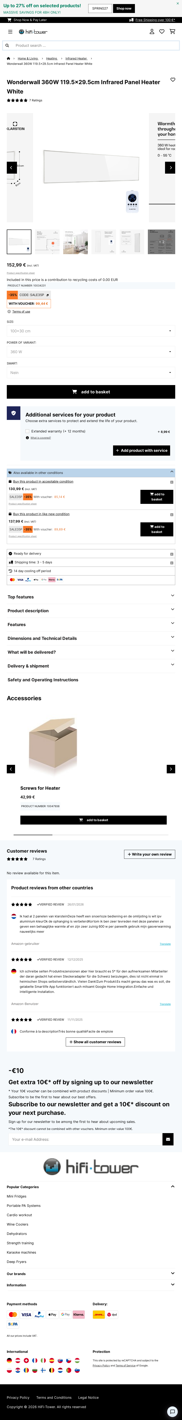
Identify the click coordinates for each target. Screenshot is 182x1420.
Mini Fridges (16, 1196)
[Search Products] (91, 45)
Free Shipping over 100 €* (155, 20)
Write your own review (150, 854)
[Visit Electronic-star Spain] (51, 1360)
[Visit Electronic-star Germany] (9, 1360)
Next (171, 168)
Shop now (124, 8)
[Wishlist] (161, 31)
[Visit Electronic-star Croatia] (17, 1370)
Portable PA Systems (24, 1205)
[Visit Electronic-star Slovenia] (77, 1370)
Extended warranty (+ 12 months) (58, 431)
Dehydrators (17, 1234)
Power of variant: (21, 342)
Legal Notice (88, 1397)
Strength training (20, 1243)
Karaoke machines (21, 1252)
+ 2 (161, 242)
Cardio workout (19, 1215)
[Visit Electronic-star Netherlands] (60, 1370)
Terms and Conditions (53, 1397)
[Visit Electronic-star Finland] (43, 1370)
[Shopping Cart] (172, 31)
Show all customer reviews (96, 1042)
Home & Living (28, 58)
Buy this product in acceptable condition (43, 481)
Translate (164, 944)
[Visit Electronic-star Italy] (43, 1360)
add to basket (91, 391)
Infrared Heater (77, 58)
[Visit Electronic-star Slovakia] (60, 1360)
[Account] (152, 31)
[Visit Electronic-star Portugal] (68, 1370)
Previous (11, 168)
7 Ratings (35, 100)
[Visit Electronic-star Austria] (17, 1360)
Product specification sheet (21, 273)
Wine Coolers (17, 1224)
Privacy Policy (101, 1365)
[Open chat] (172, 1411)
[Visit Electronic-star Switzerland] (26, 1360)
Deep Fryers (16, 1262)
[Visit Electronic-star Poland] (9, 1370)
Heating (52, 58)
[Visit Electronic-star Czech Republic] (68, 1360)
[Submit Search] (7, 45)
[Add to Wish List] (173, 79)
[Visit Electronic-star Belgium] (51, 1370)
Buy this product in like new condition (41, 514)
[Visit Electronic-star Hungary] (77, 1360)
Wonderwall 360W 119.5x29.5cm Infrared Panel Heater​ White (49, 63)
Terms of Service (126, 1365)
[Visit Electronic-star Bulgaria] (34, 1370)
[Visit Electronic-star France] (34, 1360)
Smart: (12, 363)
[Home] (12, 58)
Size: (10, 321)
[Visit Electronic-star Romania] (26, 1370)
